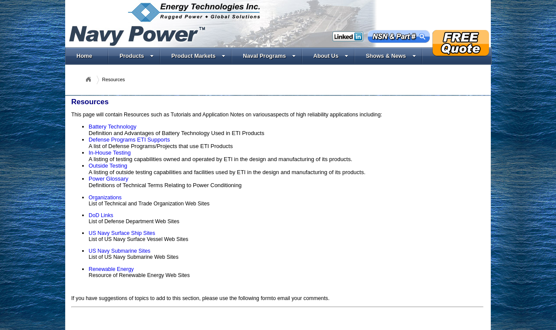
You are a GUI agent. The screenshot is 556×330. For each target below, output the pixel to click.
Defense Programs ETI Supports (129, 139)
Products (136, 56)
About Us (330, 56)
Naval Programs (269, 56)
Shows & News (391, 56)
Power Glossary (108, 178)
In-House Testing (110, 152)
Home (84, 56)
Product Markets (198, 56)
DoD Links (101, 215)
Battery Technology (112, 126)
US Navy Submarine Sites (119, 251)
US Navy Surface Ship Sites (122, 233)
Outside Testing (108, 165)
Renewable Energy (111, 269)
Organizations (105, 198)
